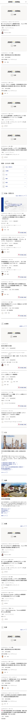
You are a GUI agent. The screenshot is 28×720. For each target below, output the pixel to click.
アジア (10, 53)
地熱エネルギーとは (5, 508)
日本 (12, 372)
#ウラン (11, 154)
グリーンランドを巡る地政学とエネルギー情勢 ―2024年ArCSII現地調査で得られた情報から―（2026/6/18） (13, 217)
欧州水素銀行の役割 (6, 346)
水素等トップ (22, 326)
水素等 (3, 348)
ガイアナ (19, 237)
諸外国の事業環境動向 (5, 468)
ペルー (13, 608)
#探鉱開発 (11, 245)
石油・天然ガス (5, 221)
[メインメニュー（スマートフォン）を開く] (26, 1)
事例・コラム (4, 513)
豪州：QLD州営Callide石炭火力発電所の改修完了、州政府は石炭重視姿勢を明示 (13, 695)
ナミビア (22, 352)
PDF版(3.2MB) (22, 277)
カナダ (12, 82)
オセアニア (11, 21)
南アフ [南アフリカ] (10, 354)
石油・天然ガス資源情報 (14, 289)
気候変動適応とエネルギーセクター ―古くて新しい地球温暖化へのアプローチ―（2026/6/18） (14, 262)
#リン (16, 122)
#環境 (10, 267)
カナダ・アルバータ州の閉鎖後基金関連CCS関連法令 (12, 467)
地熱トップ (3, 515)
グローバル (11, 259)
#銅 (2, 600)
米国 (11, 146)
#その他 (2, 30)
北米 (9, 82)
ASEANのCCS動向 (5, 465)
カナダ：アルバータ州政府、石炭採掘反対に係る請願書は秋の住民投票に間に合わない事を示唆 (14, 85)
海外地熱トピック (4, 511)
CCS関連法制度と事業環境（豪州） (8, 462)
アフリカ (10, 352)
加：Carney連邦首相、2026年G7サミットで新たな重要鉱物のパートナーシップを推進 (13, 116)
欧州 (9, 213)
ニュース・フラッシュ (9, 27)
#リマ (4, 616)
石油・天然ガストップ (20, 195)
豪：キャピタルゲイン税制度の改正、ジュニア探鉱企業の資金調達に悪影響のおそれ (14, 24)
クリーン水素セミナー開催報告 (9, 374)
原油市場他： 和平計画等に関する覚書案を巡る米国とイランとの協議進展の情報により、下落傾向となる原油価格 (14, 285)
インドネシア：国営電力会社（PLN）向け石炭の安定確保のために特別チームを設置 (14, 680)
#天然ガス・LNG (4, 245)
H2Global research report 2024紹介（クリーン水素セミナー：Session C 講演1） (13, 413)
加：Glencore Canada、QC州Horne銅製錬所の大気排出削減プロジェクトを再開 (13, 595)
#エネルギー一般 (4, 223)
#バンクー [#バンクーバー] (10, 123)
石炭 (2, 57)
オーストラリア (16, 21)
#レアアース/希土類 (22, 122)
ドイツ (17, 372)
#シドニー (7, 30)
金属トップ (22, 526)
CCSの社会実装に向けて (6, 469)
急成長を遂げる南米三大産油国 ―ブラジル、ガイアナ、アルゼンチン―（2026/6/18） (13, 240)
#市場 (2, 291)
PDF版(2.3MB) (22, 255)
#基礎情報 (11, 310)
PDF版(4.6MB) (22, 388)
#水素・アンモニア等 (13, 362)
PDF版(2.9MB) (22, 368)
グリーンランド (14, 213)
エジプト (14, 352)
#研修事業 (3, 718)
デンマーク (19, 213)
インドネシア (14, 677)
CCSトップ (3, 472)
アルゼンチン (14, 237)
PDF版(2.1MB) (22, 406)
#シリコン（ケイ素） (5, 122)
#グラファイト (4, 123)
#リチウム (12, 122)
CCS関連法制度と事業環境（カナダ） (9, 464)
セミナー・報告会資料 (13, 221)
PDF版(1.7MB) (22, 425)
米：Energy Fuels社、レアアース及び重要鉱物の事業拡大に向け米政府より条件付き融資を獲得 (14, 149)
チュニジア (18, 352)
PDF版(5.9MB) (22, 233)
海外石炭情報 (7, 57)
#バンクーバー (17, 154)
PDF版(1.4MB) (22, 297)
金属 (2, 27)
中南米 (10, 237)
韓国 (12, 53)
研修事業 (6, 716)
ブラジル (22, 237)
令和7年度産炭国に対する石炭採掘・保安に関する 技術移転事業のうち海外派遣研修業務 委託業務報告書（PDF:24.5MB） (14, 712)
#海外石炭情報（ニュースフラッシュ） (9, 59)
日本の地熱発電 (4, 510)
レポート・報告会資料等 (10, 348)
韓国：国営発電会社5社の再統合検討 (10, 55)
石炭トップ (22, 629)
